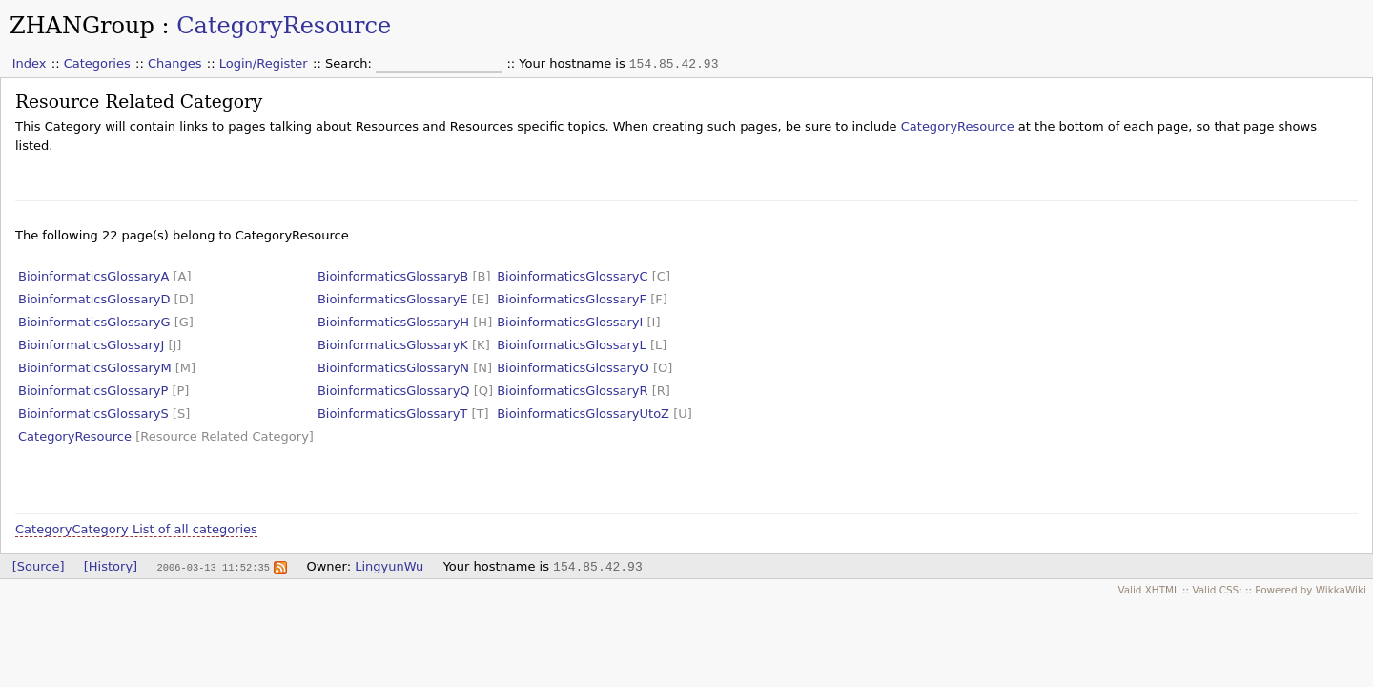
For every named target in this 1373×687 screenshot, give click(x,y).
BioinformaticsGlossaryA (93, 276)
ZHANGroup (82, 25)
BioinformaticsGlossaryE (393, 299)
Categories (97, 63)
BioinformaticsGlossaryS (93, 413)
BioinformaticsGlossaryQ (394, 391)
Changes (175, 63)
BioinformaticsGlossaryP (93, 391)
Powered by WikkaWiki (1310, 589)
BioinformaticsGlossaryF (571, 299)
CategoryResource (283, 25)
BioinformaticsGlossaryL (571, 345)
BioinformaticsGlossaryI (570, 322)
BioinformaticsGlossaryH (393, 322)
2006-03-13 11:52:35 (212, 566)
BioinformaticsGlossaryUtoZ (583, 413)
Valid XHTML (1147, 589)
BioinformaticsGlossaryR (572, 391)
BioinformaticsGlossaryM (95, 368)
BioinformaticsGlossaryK (393, 345)
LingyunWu (389, 566)
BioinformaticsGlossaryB (393, 276)
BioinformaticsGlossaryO (573, 368)
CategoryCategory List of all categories (136, 529)
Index (29, 63)
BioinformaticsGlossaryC (572, 276)
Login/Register (263, 63)
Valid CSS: (1216, 589)
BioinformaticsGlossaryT (392, 413)
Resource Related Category (138, 102)
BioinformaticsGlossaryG (94, 322)
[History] (110, 566)
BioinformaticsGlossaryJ (91, 345)
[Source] (38, 566)
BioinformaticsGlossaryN (393, 368)
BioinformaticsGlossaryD (94, 299)
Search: (350, 63)
